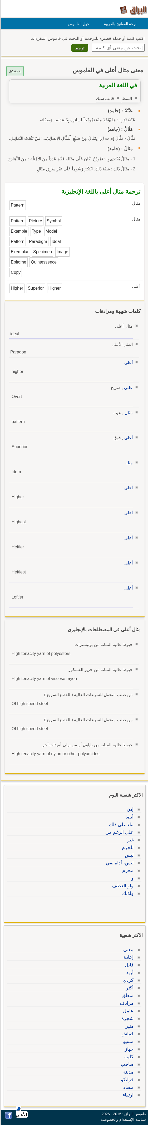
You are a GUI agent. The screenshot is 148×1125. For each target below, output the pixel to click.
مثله (128, 463)
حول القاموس (78, 24)
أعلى (128, 362)
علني (127, 387)
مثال (128, 412)
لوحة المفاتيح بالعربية (119, 24)
